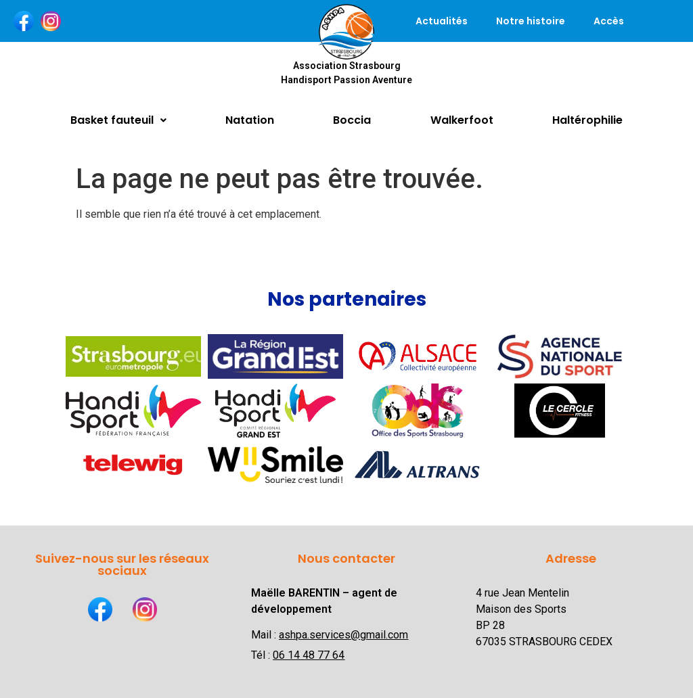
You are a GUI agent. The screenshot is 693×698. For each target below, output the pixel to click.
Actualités (442, 21)
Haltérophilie (587, 120)
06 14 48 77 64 (308, 655)
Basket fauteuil (118, 120)
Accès (609, 21)
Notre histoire (530, 21)
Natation (249, 120)
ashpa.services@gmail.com (343, 634)
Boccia (352, 120)
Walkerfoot (461, 120)
